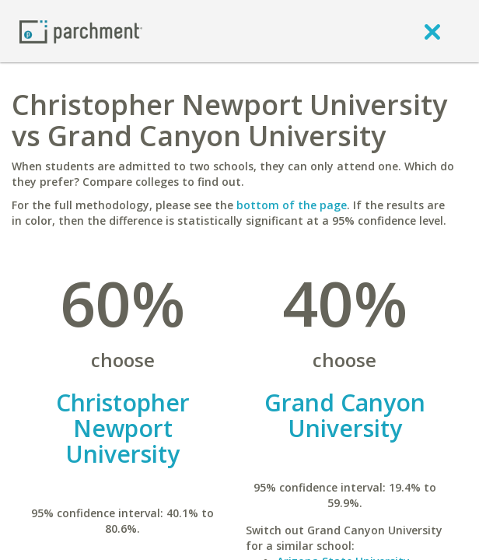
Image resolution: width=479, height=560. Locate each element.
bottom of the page (291, 205)
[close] (432, 31)
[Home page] (80, 30)
